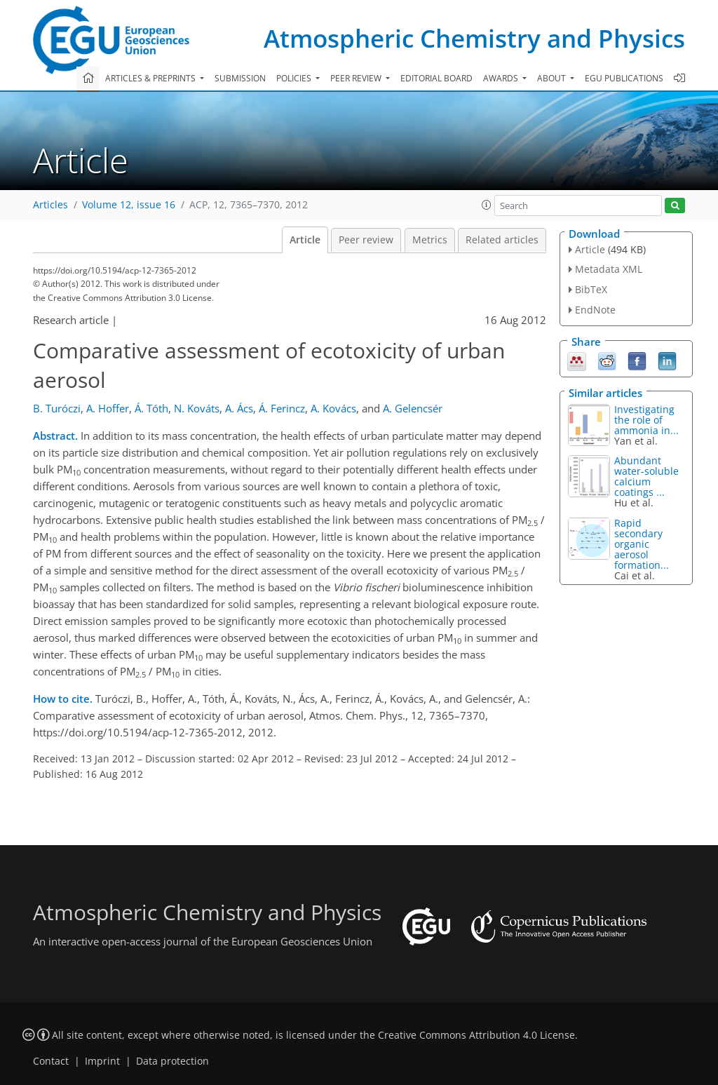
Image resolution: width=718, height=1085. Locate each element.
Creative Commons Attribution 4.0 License (476, 1035)
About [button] (552, 78)
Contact (51, 1061)
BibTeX (591, 289)
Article (305, 240)
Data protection (172, 1061)
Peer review (366, 240)
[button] (487, 204)
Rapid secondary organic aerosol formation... (641, 544)
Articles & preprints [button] (151, 78)
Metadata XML (608, 269)
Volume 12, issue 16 (128, 204)
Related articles (502, 240)
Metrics (429, 240)
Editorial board (436, 78)
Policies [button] (294, 78)
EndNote (595, 309)
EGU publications (624, 78)
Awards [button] (501, 78)
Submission (240, 78)
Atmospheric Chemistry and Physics (474, 38)
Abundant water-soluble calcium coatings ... (646, 476)
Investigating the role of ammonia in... (646, 420)
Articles (50, 204)
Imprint (102, 1061)
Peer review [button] (357, 78)
